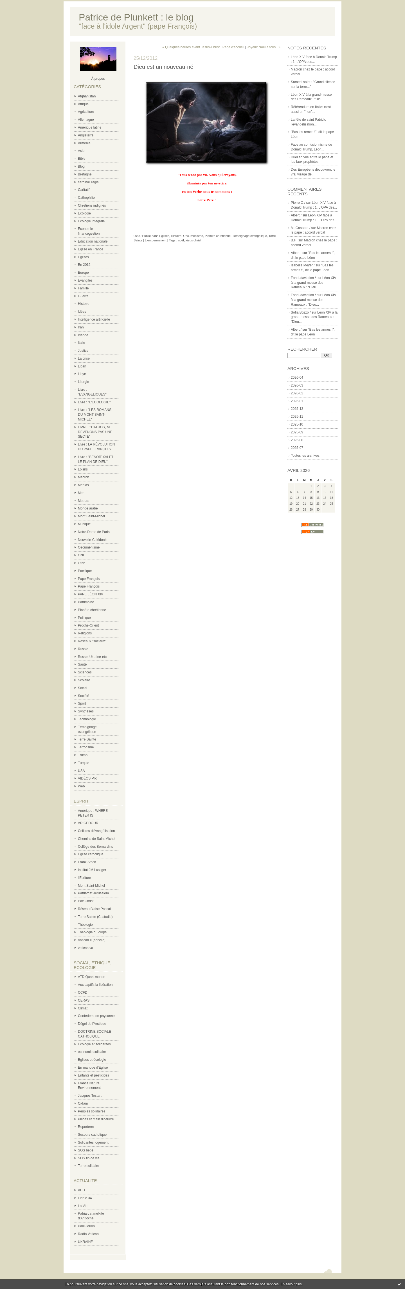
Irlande (83, 335)
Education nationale (92, 241)
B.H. (294, 240)
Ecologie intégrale (91, 221)
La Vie (82, 1206)
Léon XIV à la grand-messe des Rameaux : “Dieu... (313, 282)
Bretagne (85, 174)
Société (83, 696)
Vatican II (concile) (91, 940)
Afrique (83, 104)
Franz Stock (87, 862)
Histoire (83, 304)
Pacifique (85, 571)
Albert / (296, 215)
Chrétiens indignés (92, 205)
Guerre (83, 296)
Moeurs (83, 501)
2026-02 (297, 393)
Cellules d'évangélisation (96, 831)
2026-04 (297, 378)
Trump (82, 755)
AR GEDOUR (88, 823)
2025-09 (297, 432)
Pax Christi (86, 901)
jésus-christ (193, 240)
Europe (83, 273)
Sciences (85, 672)
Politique (84, 618)
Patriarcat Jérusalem (93, 893)
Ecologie (84, 213)
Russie (83, 649)
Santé (82, 664)
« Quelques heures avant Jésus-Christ (191, 47)
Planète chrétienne (92, 610)
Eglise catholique (91, 854)
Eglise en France (90, 249)
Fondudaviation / (303, 278)
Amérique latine (89, 127)
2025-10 (297, 424)
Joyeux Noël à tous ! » (263, 47)
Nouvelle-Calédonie (92, 540)
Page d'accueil (233, 47)
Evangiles (85, 280)
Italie (81, 343)
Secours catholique (92, 1135)
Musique (84, 524)
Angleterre (85, 135)
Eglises (83, 257)
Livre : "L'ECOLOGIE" (94, 402)
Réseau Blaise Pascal (94, 909)
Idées (82, 312)
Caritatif (83, 190)
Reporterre (86, 1127)
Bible (82, 159)
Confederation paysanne (96, 1016)
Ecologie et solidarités (94, 1044)
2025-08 (297, 440)
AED (81, 1190)
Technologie (87, 719)
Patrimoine (86, 602)
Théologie (85, 925)
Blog (81, 166)
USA (81, 771)
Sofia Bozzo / (301, 312)
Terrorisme (86, 747)
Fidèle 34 (85, 1198)
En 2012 (84, 265)
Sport (82, 703)
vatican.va (85, 948)
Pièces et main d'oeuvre (96, 1119)
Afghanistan (87, 96)
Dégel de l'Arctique (92, 1024)
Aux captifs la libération (95, 985)
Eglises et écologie (92, 1060)
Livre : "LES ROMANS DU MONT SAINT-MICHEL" (94, 414)
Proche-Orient (88, 625)
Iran (81, 327)
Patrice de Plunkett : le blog (136, 17)
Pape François (89, 579)
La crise (84, 358)
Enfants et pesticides (93, 1075)
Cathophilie (86, 198)
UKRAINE (85, 1242)
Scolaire (84, 680)
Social (82, 688)
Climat (82, 1008)
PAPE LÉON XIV (90, 594)
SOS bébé (85, 1150)
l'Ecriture (84, 878)
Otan (81, 563)
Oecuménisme (89, 547)
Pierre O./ (298, 203)
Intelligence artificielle (94, 319)
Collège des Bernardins (95, 847)
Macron (83, 477)
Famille (83, 288)
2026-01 (297, 401)
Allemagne (86, 120)
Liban (82, 366)
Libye (82, 374)
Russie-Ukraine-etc (92, 657)
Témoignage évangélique (249, 235)
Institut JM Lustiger (92, 870)
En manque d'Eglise (93, 1067)
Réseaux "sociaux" (92, 641)
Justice (83, 351)
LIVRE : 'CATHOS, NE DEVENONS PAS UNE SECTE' (95, 432)
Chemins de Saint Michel (96, 839)
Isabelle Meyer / (303, 265)
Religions (85, 633)
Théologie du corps (92, 932)
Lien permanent (155, 240)
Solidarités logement (93, 1142)
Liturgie (83, 382)
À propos (98, 79)
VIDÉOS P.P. (87, 778)
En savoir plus (291, 1284)
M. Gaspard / (300, 228)
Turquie (83, 763)
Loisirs (83, 469)
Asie (81, 151)
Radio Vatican (88, 1234)
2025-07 (297, 448)
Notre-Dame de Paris (94, 532)
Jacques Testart (90, 1096)
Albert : (296, 253)
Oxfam (83, 1103)
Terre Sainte (87, 739)
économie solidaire (92, 1052)
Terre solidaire (88, 1166)
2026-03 (297, 385)
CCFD (82, 993)
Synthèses (86, 711)
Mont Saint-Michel (91, 516)
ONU (82, 555)
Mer (81, 493)
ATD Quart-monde (91, 977)
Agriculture (86, 112)
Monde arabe (88, 508)
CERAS (83, 1000)
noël (181, 240)
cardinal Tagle (88, 182)
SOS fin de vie (89, 1158)
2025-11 (297, 417)
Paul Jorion (86, 1226)
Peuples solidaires (91, 1111)
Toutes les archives (305, 456)
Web (81, 786)
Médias (83, 485)
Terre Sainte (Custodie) (95, 917)
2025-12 (297, 409)
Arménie (84, 143)
